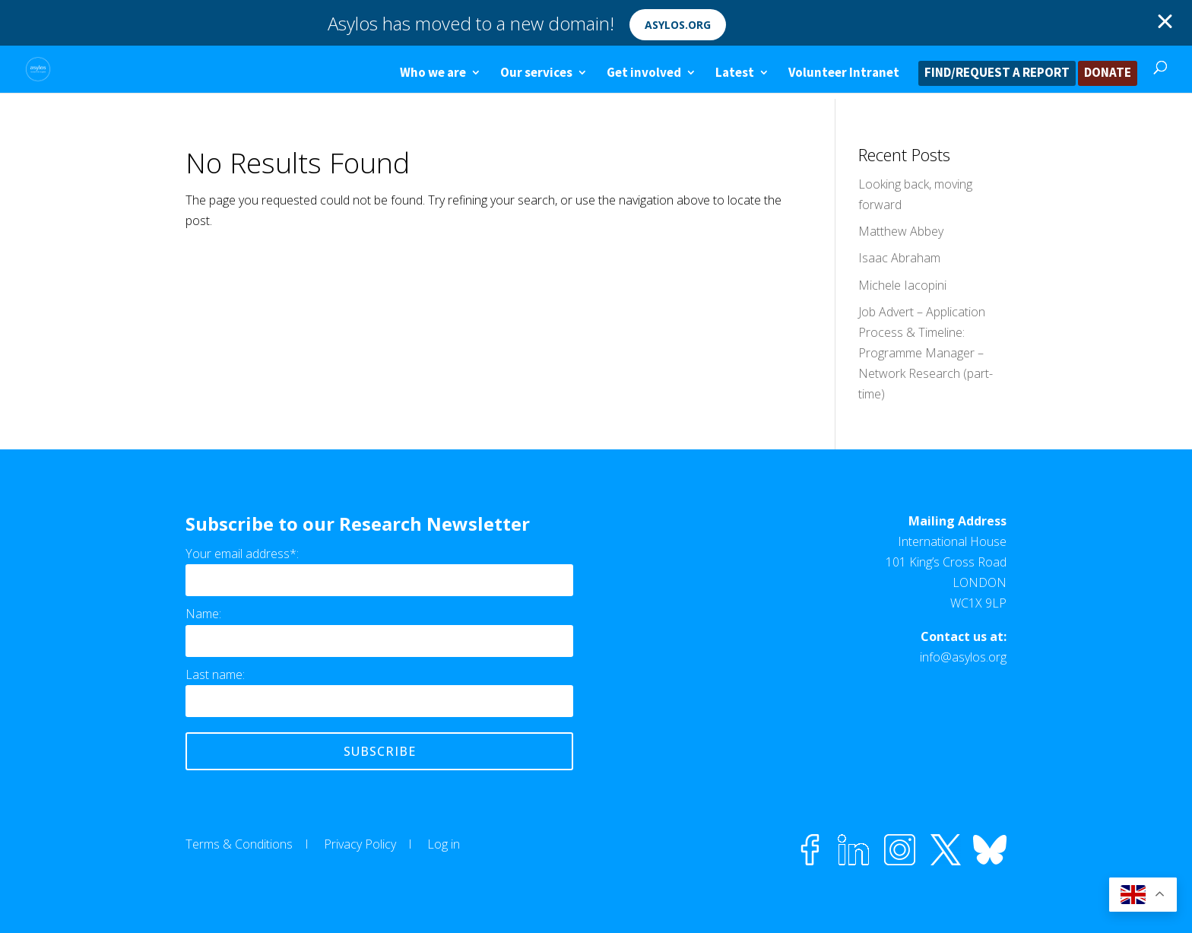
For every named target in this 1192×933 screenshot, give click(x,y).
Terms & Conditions (239, 844)
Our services (536, 74)
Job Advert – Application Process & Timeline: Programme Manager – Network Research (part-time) (925, 353)
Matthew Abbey (900, 231)
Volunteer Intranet (843, 74)
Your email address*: (242, 553)
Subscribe (380, 751)
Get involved (644, 74)
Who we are (433, 74)
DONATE (1107, 74)
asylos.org (678, 24)
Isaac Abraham (899, 257)
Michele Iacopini (902, 285)
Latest (734, 74)
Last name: (215, 674)
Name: (203, 613)
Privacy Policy (360, 844)
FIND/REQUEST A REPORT (997, 74)
